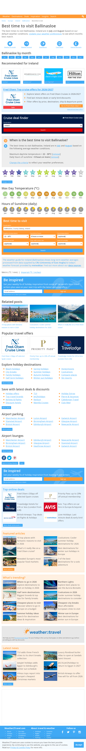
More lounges (7, 453)
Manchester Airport (15, 419)
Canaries (49, 733)
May (32, 57)
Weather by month (10, 47)
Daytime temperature (10, 235)
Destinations (17, 16)
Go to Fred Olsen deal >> (71, 107)
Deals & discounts (76, 47)
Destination (7, 124)
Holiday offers (12, 395)
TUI (35, 395)
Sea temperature (63, 235)
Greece (49, 735)
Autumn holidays (42, 376)
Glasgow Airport (69, 422)
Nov (73, 57)
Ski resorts (66, 379)
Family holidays (13, 376)
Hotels (37, 737)
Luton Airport (40, 419)
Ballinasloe (26, 21)
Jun (39, 57)
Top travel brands (14, 398)
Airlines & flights (14, 401)
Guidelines (22, 737)
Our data (21, 733)
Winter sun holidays (43, 379)
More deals (6, 409)
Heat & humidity (62, 242)
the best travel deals (21, 639)
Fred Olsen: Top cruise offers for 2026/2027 (28, 91)
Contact (9, 735)
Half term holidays (15, 379)
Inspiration (35, 16)
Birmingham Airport (43, 422)
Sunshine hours (35, 235)
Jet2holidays (39, 398)
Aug (53, 57)
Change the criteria (19, 164)
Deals (26, 16)
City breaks (11, 373)
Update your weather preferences (45, 33)
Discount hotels (13, 404)
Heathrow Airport (42, 447)
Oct (67, 57)
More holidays (7, 384)
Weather (6, 16)
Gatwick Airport (69, 419)
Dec (80, 57)
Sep (60, 57)
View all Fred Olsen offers (75, 111)
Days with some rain (37, 242)
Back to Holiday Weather (9, 465)
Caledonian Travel (70, 401)
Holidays (38, 733)
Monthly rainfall (8, 242)
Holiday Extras (68, 395)
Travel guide (59, 47)
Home (4, 21)
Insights (45, 16)
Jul (46, 57)
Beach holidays (13, 370)
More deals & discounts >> (13, 527)
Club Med (65, 404)
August (68, 147)
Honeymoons (67, 370)
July (58, 147)
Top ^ (22, 465)
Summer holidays (42, 373)
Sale (13, 109)
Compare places (69, 376)
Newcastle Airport (70, 426)
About (9, 733)
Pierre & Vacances (70, 398)
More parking (7, 431)
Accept (78, 744)
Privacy (9, 737)
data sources (74, 267)
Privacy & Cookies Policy (20, 747)
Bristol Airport (13, 426)
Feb (12, 57)
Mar (18, 57)
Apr (25, 57)
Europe (10, 21)
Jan (5, 57)
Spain (48, 737)
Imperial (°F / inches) (31, 273)
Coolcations (67, 373)
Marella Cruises (41, 404)
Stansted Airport (14, 422)
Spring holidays (41, 370)
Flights (37, 735)
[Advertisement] (43, 7)
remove (56, 155)
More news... (8, 686)
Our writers (22, 735)
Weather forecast (26, 47)
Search (53, 16)
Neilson (37, 401)
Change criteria (7, 183)
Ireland (17, 21)
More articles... (9, 571)
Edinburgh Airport (42, 426)
